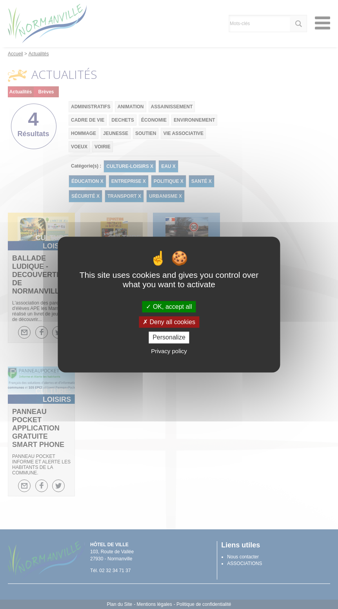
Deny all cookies (169, 322)
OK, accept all (169, 306)
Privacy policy (169, 351)
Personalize (169, 337)
